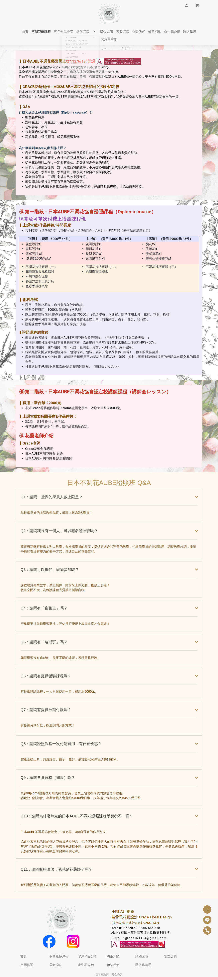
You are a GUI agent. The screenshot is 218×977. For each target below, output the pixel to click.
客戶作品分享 (87, 943)
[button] (186, 5)
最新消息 (55, 951)
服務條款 (117, 961)
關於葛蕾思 (143, 951)
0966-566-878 (150, 914)
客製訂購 (170, 943)
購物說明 (141, 943)
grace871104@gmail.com (146, 925)
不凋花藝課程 (58, 943)
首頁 (23, 943)
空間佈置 (26, 951)
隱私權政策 (102, 961)
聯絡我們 (113, 951)
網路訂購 (113, 943)
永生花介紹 (86, 951)
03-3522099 (127, 914)
